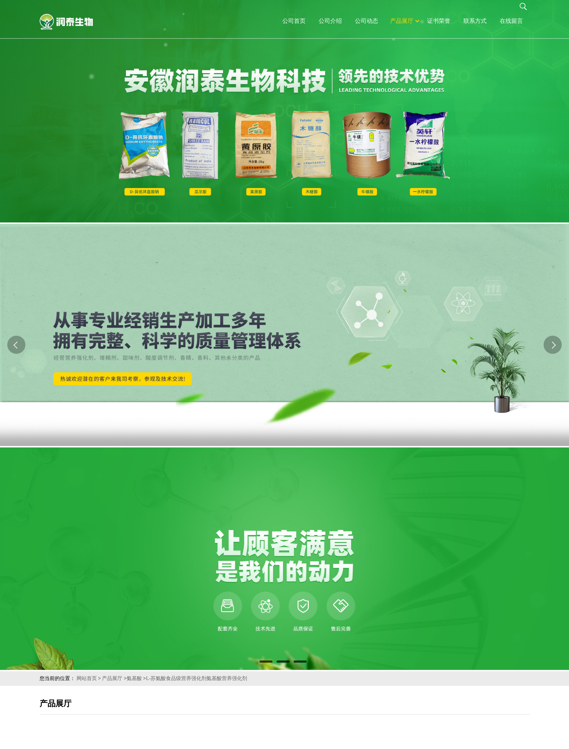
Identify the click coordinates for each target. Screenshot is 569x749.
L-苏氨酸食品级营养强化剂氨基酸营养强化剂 (196, 678)
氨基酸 (134, 678)
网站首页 (87, 678)
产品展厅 (112, 678)
